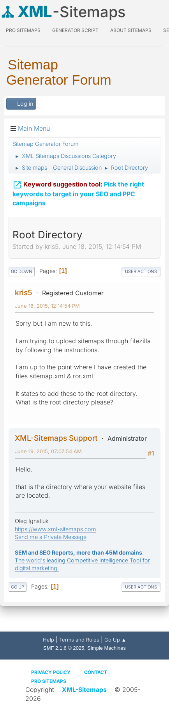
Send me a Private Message (50, 537)
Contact (95, 672)
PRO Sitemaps (23, 30)
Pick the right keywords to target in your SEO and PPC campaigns (78, 192)
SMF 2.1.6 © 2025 (63, 648)
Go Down (21, 271)
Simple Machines (106, 648)
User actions (141, 271)
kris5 (23, 292)
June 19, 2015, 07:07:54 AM (48, 451)
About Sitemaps (130, 30)
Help (48, 640)
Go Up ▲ (115, 640)
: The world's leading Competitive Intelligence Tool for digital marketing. (82, 560)
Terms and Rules (79, 640)
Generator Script (75, 30)
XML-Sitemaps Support (56, 438)
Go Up (17, 587)
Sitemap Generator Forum (58, 72)
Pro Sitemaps (48, 681)
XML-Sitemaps (84, 689)
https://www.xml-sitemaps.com (55, 529)
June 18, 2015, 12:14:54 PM (47, 306)
